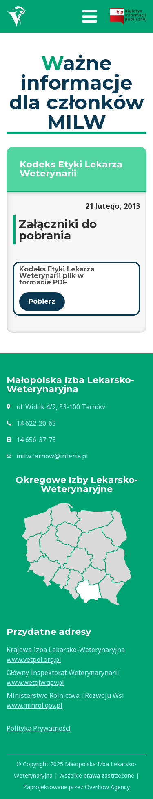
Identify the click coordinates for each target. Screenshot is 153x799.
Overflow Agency (107, 787)
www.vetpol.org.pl (34, 659)
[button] (89, 16)
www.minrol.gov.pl (34, 705)
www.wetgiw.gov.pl (35, 682)
